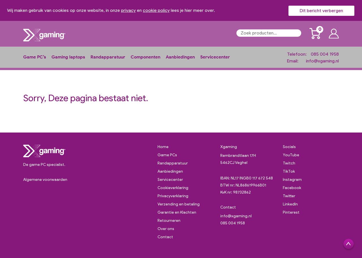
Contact (165, 237)
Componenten (145, 57)
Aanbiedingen (180, 57)
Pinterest (291, 212)
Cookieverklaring (173, 187)
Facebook (292, 187)
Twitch (289, 163)
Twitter (289, 196)
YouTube (291, 155)
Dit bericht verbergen (321, 10)
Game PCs (167, 155)
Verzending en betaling (179, 204)
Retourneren (169, 220)
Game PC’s (34, 57)
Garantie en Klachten (177, 212)
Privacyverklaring (173, 196)
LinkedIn (290, 204)
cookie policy (156, 10)
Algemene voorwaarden (45, 179)
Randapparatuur (107, 57)
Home (163, 146)
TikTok (289, 171)
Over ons (166, 228)
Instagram (292, 179)
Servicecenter (215, 57)
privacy (128, 10)
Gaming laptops (68, 57)
